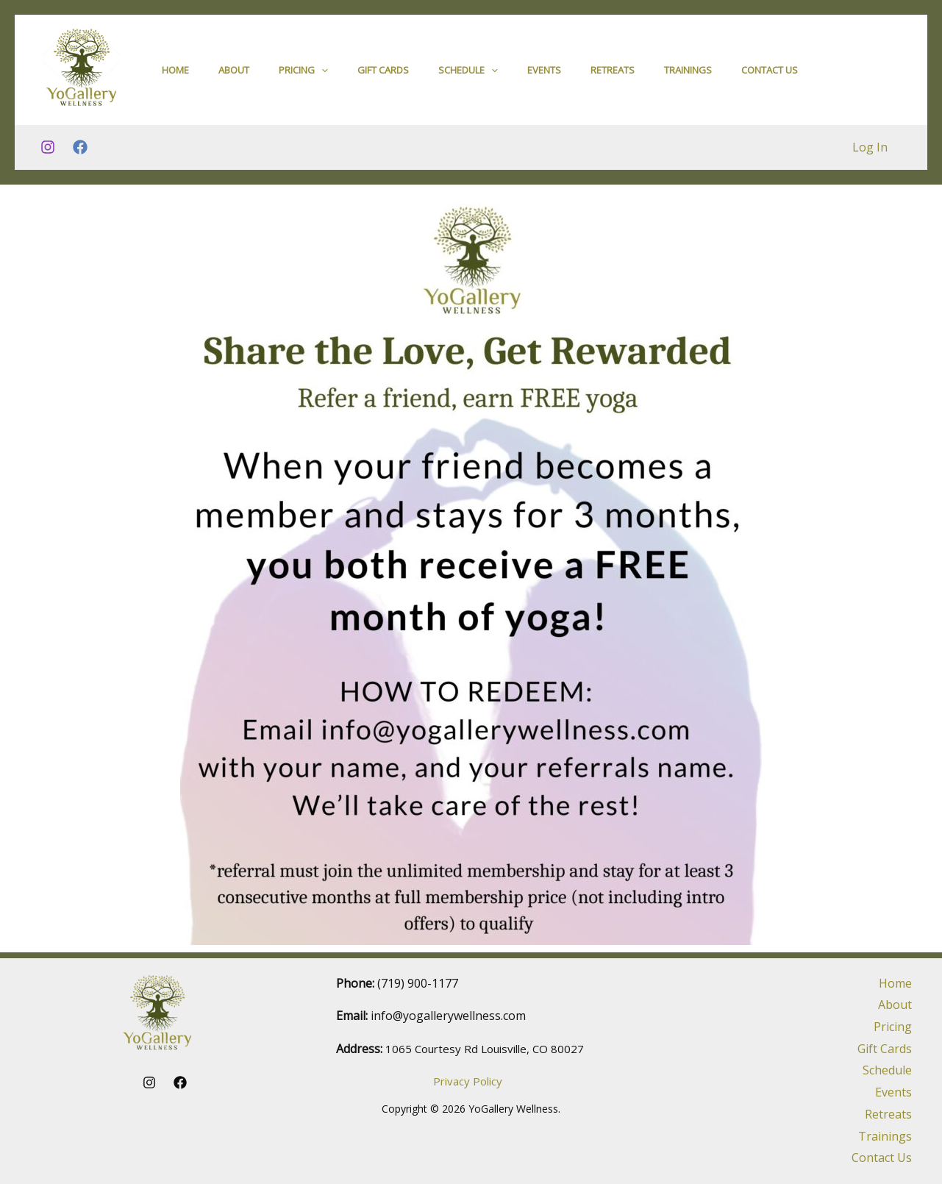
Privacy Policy (467, 1081)
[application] (321, 72)
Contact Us (769, 72)
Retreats (612, 72)
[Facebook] (80, 153)
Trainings (688, 72)
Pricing (303, 72)
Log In (872, 153)
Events (544, 72)
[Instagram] (47, 153)
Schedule (468, 72)
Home (175, 72)
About (233, 72)
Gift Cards (383, 72)
